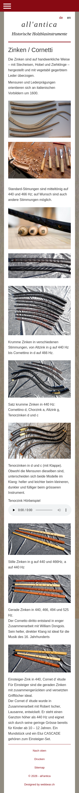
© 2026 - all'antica (39, 776)
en (69, 17)
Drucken (39, 759)
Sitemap (39, 767)
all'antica (39, 24)
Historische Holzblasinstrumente (39, 34)
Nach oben (39, 750)
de (61, 17)
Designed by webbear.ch (39, 784)
